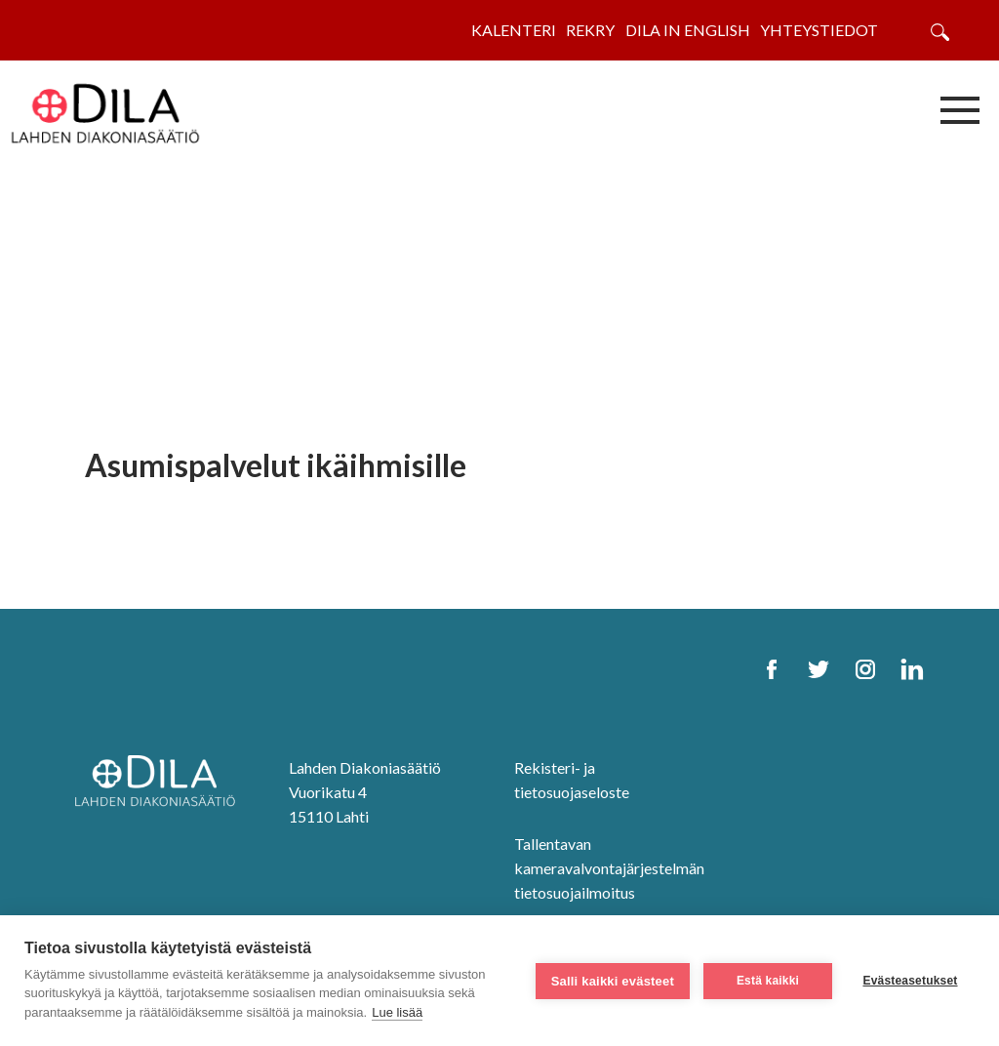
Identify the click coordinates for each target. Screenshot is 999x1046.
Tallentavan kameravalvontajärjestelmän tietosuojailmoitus (609, 868)
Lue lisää (397, 1012)
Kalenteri (513, 29)
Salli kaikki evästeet (612, 981)
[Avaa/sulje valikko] (960, 109)
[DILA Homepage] (161, 783)
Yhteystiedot (819, 29)
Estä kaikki (768, 980)
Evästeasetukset (909, 980)
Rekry (590, 29)
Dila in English (687, 29)
